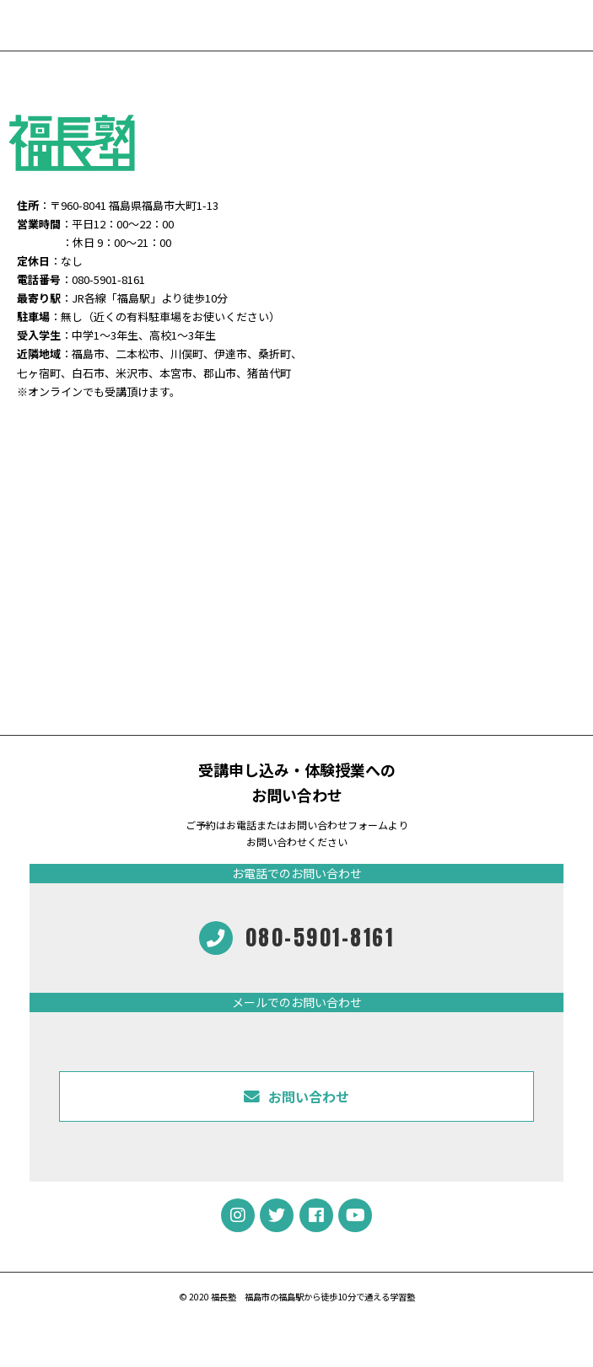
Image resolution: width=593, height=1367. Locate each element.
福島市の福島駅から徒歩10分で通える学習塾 (330, 1296)
